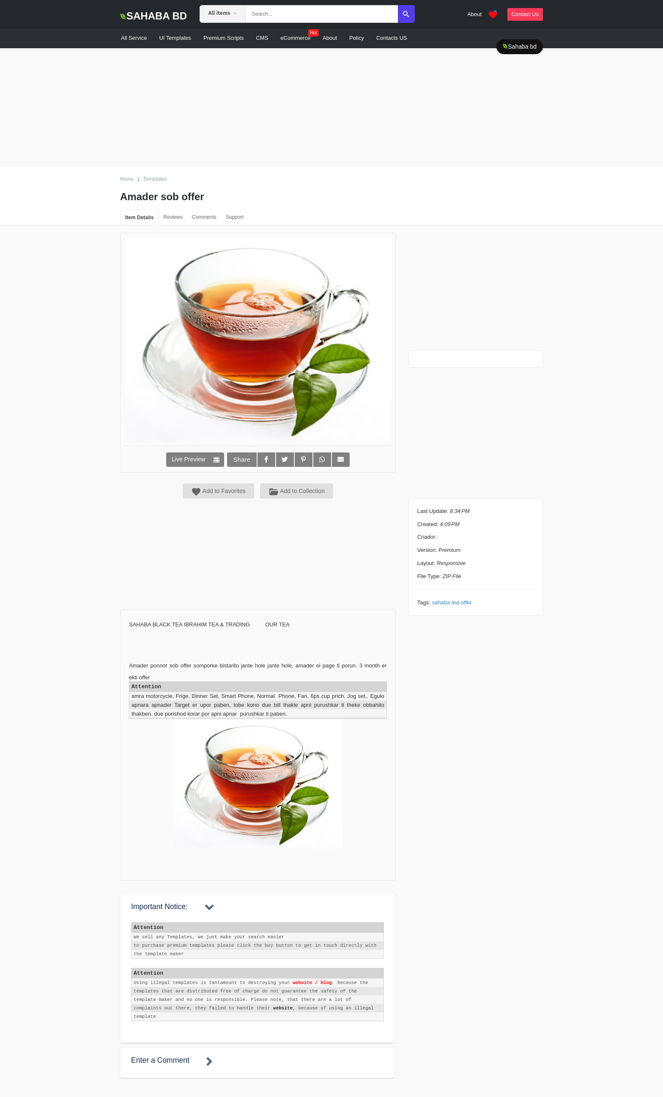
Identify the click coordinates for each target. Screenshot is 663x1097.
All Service (134, 38)
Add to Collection (296, 491)
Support (235, 217)
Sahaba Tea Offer (451, 602)
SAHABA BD (153, 15)
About (474, 14)
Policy (356, 38)
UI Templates (175, 38)
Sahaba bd (520, 46)
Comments (204, 217)
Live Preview (188, 459)
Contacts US (391, 38)
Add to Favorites (218, 492)
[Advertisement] (253, 107)
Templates (155, 179)
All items (222, 13)
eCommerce (299, 35)
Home (127, 179)
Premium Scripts (223, 38)
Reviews (172, 217)
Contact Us (525, 14)
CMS (262, 38)
